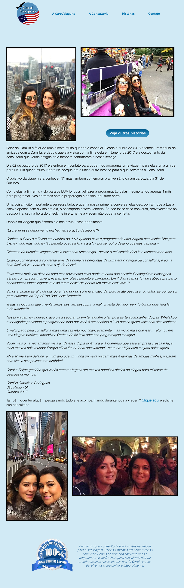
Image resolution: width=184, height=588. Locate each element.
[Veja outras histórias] (127, 133)
